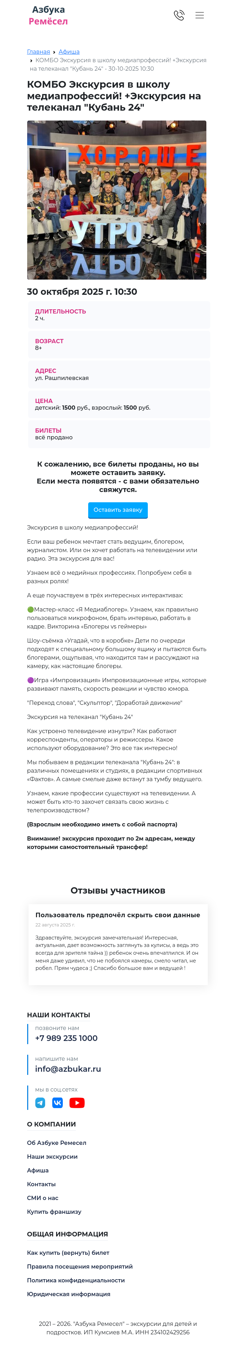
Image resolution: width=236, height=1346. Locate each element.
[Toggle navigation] (199, 15)
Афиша (69, 51)
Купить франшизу (54, 1212)
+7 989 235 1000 (66, 1038)
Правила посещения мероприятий (80, 1266)
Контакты (41, 1184)
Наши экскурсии (52, 1156)
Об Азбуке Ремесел (56, 1143)
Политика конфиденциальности (76, 1280)
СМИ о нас (43, 1198)
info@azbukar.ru (68, 1069)
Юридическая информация (69, 1294)
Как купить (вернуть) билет (68, 1253)
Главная (38, 51)
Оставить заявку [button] (117, 510)
